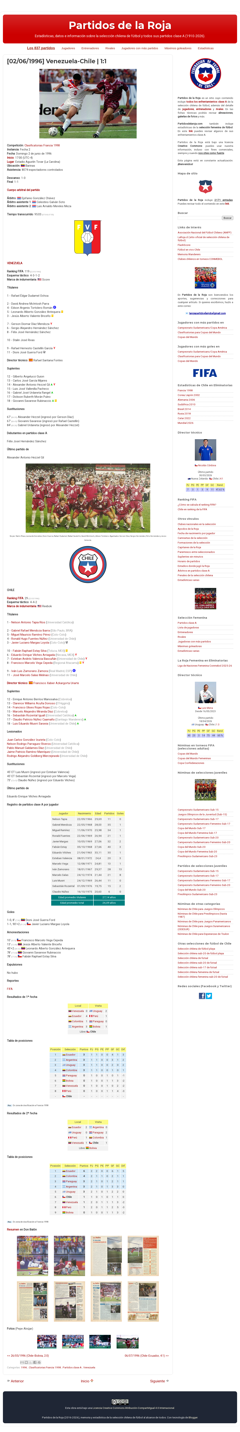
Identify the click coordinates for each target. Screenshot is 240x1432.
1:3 (217, 724)
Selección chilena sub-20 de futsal (197, 962)
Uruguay (97, 1011)
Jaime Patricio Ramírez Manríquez (29, 752)
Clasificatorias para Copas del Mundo (199, 332)
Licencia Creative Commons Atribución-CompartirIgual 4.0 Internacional (133, 1407)
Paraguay (98, 1021)
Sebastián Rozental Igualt (29, 715)
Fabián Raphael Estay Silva (30, 651)
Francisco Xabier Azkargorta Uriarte (56, 683)
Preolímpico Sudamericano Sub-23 (197, 856)
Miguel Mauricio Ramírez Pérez (31, 634)
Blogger (193, 1417)
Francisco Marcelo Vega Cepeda (32, 663)
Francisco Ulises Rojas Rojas (31, 707)
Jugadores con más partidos (139, 48)
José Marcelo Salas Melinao (31, 675)
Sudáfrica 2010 (186, 404)
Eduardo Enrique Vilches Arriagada (33, 655)
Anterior (15, 1381)
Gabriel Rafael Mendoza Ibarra (30, 630)
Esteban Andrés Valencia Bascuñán (33, 659)
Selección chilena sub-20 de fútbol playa (201, 953)
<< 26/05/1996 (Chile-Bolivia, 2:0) (28, 1355)
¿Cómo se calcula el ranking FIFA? (197, 504)
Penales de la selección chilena (195, 575)
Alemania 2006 (186, 399)
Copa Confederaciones (191, 762)
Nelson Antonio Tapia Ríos (28, 622)
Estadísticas (206, 48)
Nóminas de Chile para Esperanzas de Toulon (203, 933)
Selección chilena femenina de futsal (198, 972)
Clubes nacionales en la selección (197, 524)
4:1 (221, 478)
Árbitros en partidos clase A (194, 570)
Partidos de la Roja (120, 25)
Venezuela (78, 1011)
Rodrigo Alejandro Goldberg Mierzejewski (33, 756)
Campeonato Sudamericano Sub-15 (198, 809)
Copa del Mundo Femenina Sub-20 (197, 851)
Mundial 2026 (185, 422)
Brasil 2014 (184, 409)
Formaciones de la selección (194, 542)
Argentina (77, 1026)
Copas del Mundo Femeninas (194, 758)
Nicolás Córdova (207, 465)
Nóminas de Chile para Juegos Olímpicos (201, 908)
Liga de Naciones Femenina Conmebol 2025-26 (205, 665)
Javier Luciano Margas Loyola (30, 642)
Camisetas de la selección (192, 537)
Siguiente (159, 1381)
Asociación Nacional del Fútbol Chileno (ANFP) (204, 232)
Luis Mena (207, 708)
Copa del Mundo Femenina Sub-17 (197, 832)
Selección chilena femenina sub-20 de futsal (203, 976)
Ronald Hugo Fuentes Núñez (29, 638)
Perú (95, 1016)
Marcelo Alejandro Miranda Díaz (33, 711)
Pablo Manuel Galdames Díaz (25, 748)
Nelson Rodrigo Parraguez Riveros (29, 744)
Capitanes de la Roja (189, 547)
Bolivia (96, 1026)
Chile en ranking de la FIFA (192, 509)
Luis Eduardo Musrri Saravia (30, 723)
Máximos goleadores (177, 48)
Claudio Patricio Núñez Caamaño (34, 719)
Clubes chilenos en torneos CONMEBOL (200, 258)
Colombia (77, 1021)
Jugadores (68, 48)
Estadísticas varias (188, 579)
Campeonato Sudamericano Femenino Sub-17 (204, 823)
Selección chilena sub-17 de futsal (197, 967)
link (191, 131)
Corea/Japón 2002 (189, 395)
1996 (24, 1367)
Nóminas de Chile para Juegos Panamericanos (204, 921)
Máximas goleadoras (190, 646)
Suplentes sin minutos (190, 556)
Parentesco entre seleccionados (196, 551)
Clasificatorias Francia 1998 (42, 145)
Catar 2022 (184, 418)
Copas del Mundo (188, 337)
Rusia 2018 (184, 413)
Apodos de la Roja (188, 528)
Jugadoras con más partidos (194, 641)
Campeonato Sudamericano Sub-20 (198, 837)
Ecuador (76, 1016)
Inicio (87, 1381)
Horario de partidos (189, 561)
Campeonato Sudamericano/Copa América (202, 327)
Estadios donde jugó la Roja (194, 565)
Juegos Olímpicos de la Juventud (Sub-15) (202, 814)
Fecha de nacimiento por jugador (196, 533)
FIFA (10, 989)
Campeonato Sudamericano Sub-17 (198, 819)
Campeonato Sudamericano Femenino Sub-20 (204, 842)
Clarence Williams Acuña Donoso (34, 703)
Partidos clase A (72, 1367)
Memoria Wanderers (189, 254)
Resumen (13, 1229)
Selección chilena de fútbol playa (196, 948)
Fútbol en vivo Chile (189, 249)
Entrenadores (90, 48)
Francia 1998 (185, 390)
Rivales (110, 48)
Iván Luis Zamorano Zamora (29, 671)
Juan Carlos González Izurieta (26, 740)
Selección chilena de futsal (193, 958)
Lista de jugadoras (188, 627)
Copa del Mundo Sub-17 (192, 828)
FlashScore (184, 244)
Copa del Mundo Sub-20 (192, 846)
